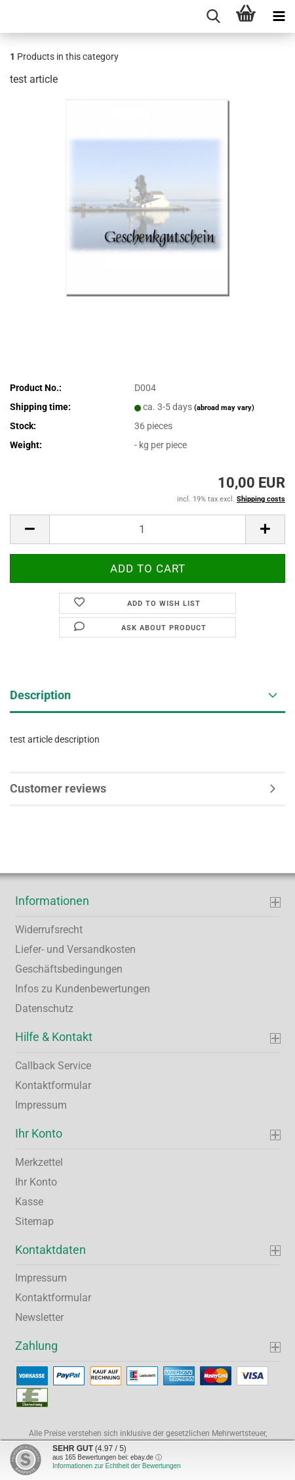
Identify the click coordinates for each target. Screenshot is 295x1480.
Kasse (29, 1201)
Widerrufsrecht (49, 929)
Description (40, 695)
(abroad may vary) (224, 408)
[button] (29, 529)
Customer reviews (58, 788)
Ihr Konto (36, 1182)
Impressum (41, 1105)
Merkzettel (39, 1162)
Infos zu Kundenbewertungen (82, 989)
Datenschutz (44, 1008)
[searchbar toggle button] (213, 16)
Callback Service (53, 1065)
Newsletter (39, 1317)
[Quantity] (147, 529)
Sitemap (34, 1221)
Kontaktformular (53, 1085)
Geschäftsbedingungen (69, 969)
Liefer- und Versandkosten (75, 949)
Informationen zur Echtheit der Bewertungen (116, 1465)
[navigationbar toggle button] (278, 16)
